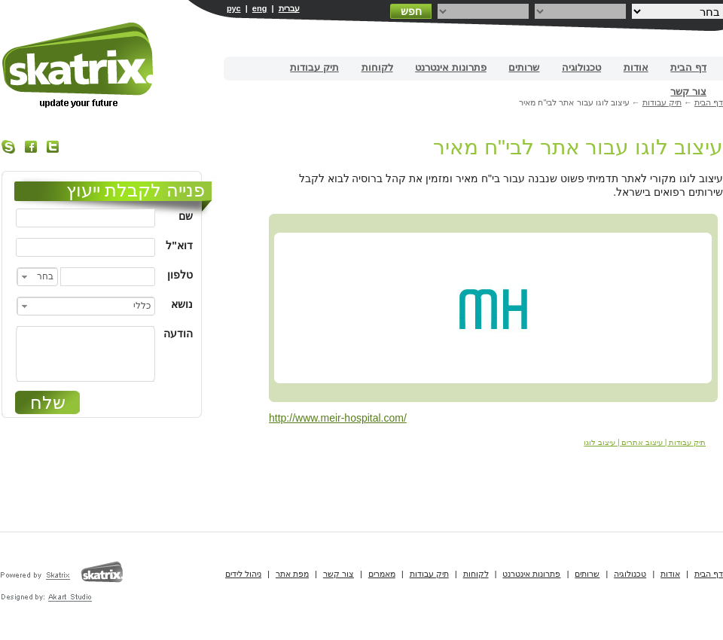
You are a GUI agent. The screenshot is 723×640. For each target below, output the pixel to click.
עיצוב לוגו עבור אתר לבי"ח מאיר (578, 147)
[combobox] (37, 276)
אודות (636, 67)
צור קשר (688, 91)
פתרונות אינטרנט (451, 67)
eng (259, 8)
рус (234, 8)
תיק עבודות (314, 67)
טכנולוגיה (581, 67)
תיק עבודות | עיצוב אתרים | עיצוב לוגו (645, 442)
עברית (289, 8)
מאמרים (381, 573)
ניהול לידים (243, 573)
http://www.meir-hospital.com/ (338, 418)
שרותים (523, 67)
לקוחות (377, 67)
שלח (48, 402)
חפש (411, 11)
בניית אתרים (78, 65)
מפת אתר (292, 573)
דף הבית (688, 67)
